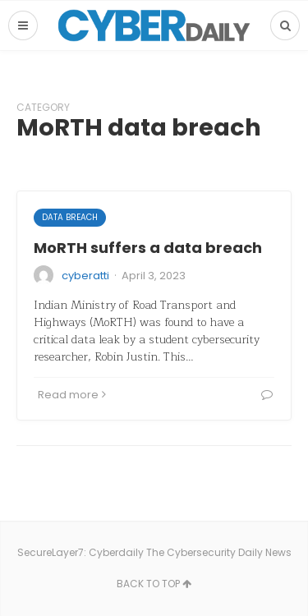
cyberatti (85, 275)
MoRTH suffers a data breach (148, 247)
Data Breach (70, 217)
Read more (72, 394)
